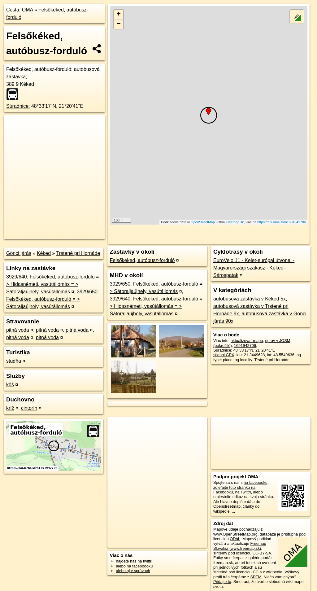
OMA (27, 9)
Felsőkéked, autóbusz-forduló (142, 260)
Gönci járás (18, 253)
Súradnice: (18, 106)
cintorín (29, 408)
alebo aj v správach (133, 570)
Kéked (44, 253)
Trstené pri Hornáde (78, 253)
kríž (10, 408)
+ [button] (119, 14)
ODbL (235, 538)
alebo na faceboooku (134, 566)
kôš (10, 384)
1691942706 (245, 345)
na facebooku (255, 482)
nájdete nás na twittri (134, 561)
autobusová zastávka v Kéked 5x (249, 298)
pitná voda (17, 330)
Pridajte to (222, 581)
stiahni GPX (223, 354)
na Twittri (243, 492)
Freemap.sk (235, 222)
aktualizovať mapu (247, 340)
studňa (13, 361)
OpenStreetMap (203, 222)
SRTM (255, 577)
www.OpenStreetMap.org (235, 534)
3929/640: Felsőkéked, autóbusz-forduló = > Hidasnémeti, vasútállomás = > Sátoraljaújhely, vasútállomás (52, 284)
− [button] (119, 24)
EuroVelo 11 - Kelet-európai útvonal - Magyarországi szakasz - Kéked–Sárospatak (253, 268)
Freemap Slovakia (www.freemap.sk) (239, 545)
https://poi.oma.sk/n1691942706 (281, 222)
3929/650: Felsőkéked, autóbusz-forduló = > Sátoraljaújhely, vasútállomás (52, 299)
